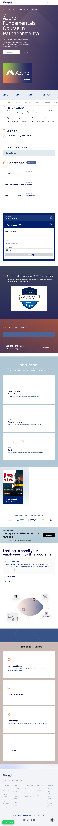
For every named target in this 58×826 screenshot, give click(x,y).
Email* (6, 240)
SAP (25, 788)
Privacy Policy (50, 800)
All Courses (16, 788)
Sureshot (39, 795)
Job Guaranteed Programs (6, 790)
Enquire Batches (45, 347)
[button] (29, 560)
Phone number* (8, 247)
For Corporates (6, 799)
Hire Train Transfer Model (12, 561)
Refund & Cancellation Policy (50, 805)
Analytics (15, 805)
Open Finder (49, 535)
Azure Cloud (27, 793)
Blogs (38, 793)
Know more (10, 570)
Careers (49, 791)
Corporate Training (10, 576)
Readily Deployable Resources (13, 582)
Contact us (50, 793)
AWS (25, 791)
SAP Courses (16, 791)
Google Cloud (27, 796)
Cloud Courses (16, 793)
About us (49, 788)
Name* (6, 234)
